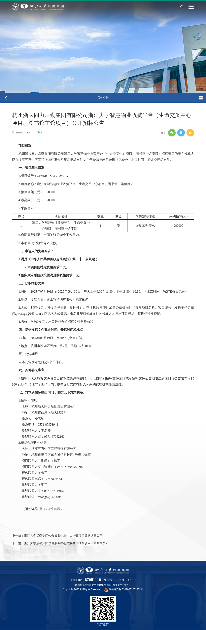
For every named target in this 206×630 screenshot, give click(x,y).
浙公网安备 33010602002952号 (123, 590)
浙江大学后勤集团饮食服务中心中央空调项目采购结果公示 (57, 536)
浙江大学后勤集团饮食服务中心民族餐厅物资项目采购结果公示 (60, 543)
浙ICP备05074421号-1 (119, 585)
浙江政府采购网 (49, 509)
